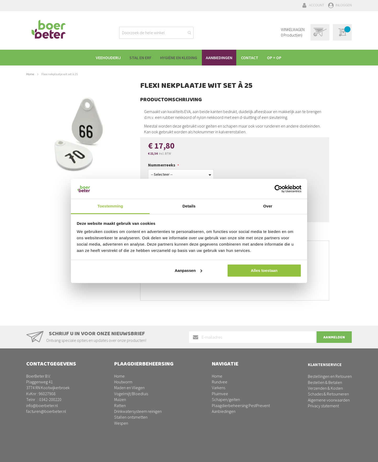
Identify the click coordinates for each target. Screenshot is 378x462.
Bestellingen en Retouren (330, 376)
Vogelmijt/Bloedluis (131, 393)
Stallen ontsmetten (131, 417)
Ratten (120, 405)
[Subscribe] (334, 337)
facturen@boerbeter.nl (46, 411)
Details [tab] (189, 206)
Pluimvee (220, 393)
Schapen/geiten (226, 399)
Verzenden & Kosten (325, 388)
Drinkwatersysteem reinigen (138, 411)
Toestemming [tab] (110, 206)
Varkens (218, 387)
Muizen (120, 399)
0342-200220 (50, 399)
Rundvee (219, 381)
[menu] (189, 57)
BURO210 (343, 453)
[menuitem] (106, 57)
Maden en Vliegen (129, 387)
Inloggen (343, 5)
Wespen (121, 423)
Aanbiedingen (223, 411)
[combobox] (156, 33)
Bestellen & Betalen (325, 382)
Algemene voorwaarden (329, 400)
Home (30, 74)
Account (316, 5)
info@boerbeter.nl (42, 405)
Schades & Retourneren (328, 394)
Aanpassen (188, 270)
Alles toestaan (264, 270)
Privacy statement (323, 405)
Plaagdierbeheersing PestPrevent (241, 405)
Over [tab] (267, 206)
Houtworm (123, 381)
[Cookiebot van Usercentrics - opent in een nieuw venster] (278, 189)
